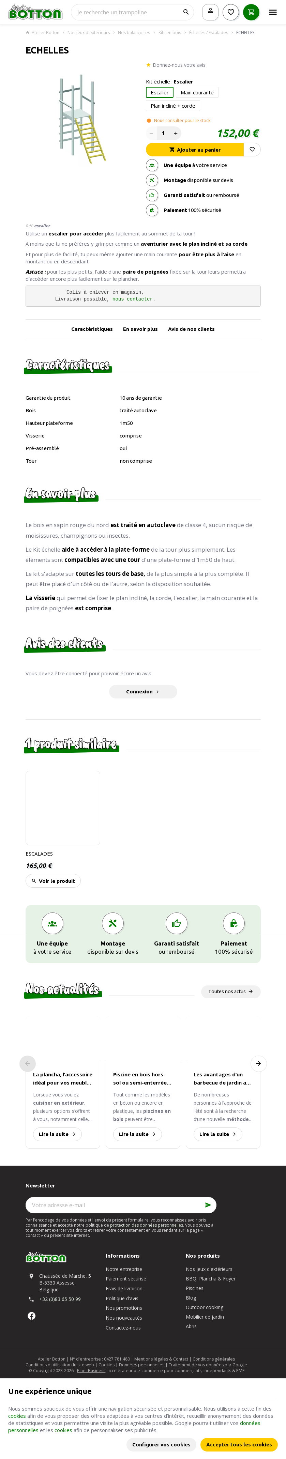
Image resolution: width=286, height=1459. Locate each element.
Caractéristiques (92, 329)
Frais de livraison (124, 1288)
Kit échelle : (169, 81)
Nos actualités (62, 989)
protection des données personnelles (146, 1225)
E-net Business (91, 1370)
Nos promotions (124, 1308)
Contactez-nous (123, 1327)
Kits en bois (170, 32)
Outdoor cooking (205, 1307)
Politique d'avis (122, 1298)
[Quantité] (163, 133)
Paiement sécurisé (126, 1278)
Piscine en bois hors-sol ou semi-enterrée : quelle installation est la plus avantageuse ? (141, 1079)
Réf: (29, 226)
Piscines (195, 1288)
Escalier (160, 92)
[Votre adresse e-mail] (121, 1205)
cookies (17, 1415)
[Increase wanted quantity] (175, 133)
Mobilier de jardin (205, 1317)
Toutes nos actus (227, 991)
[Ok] (208, 1205)
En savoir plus (140, 329)
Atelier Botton (42, 32)
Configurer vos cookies (161, 1444)
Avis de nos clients (191, 329)
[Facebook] (32, 1315)
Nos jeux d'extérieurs (88, 32)
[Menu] (273, 12)
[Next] (259, 1064)
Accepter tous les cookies (239, 1444)
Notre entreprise (124, 1269)
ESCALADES (39, 853)
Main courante (197, 92)
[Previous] (27, 1064)
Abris (191, 1326)
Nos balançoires (134, 32)
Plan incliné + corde (173, 105)
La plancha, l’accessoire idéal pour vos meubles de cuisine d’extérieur (62, 1079)
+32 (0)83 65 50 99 (60, 1299)
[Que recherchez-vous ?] (132, 12)
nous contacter (132, 299)
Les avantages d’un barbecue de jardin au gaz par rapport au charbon (221, 1079)
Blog (191, 1297)
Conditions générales (214, 1359)
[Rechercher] (186, 12)
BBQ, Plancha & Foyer (211, 1278)
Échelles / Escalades (208, 32)
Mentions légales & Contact (161, 1359)
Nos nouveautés (124, 1318)
